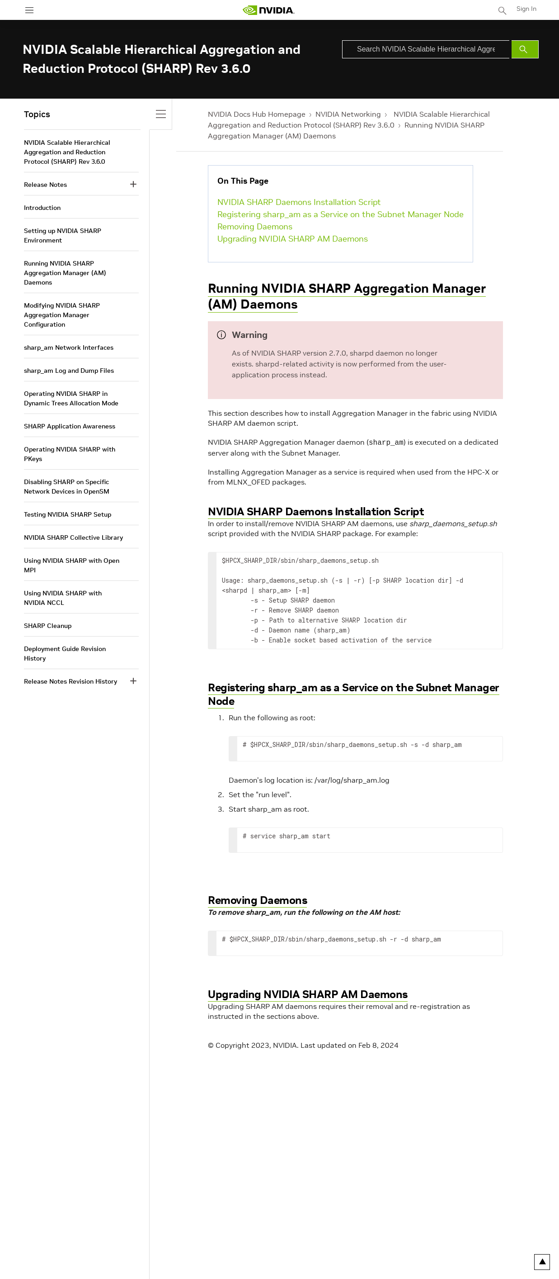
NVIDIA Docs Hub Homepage (256, 114)
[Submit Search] (525, 49)
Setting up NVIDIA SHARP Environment (62, 235)
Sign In (526, 9)
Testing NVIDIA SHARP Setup (67, 514)
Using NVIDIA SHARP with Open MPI (71, 565)
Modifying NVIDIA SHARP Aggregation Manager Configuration (62, 314)
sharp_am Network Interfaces (68, 347)
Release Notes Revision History (70, 681)
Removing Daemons (254, 226)
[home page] (268, 10)
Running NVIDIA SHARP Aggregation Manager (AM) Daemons (347, 296)
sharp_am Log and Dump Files (69, 370)
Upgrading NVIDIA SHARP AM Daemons (292, 238)
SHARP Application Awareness (69, 426)
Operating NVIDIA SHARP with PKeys (69, 454)
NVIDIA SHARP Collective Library (73, 537)
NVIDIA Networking (348, 114)
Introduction (42, 208)
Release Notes (45, 185)
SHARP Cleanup (47, 626)
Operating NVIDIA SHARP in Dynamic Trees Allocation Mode (71, 398)
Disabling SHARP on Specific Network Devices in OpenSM (66, 486)
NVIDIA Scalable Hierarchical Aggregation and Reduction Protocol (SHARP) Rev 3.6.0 (67, 152)
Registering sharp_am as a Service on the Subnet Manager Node (340, 214)
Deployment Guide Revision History (65, 653)
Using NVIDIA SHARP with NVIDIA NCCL (63, 598)
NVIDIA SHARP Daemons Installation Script (299, 202)
